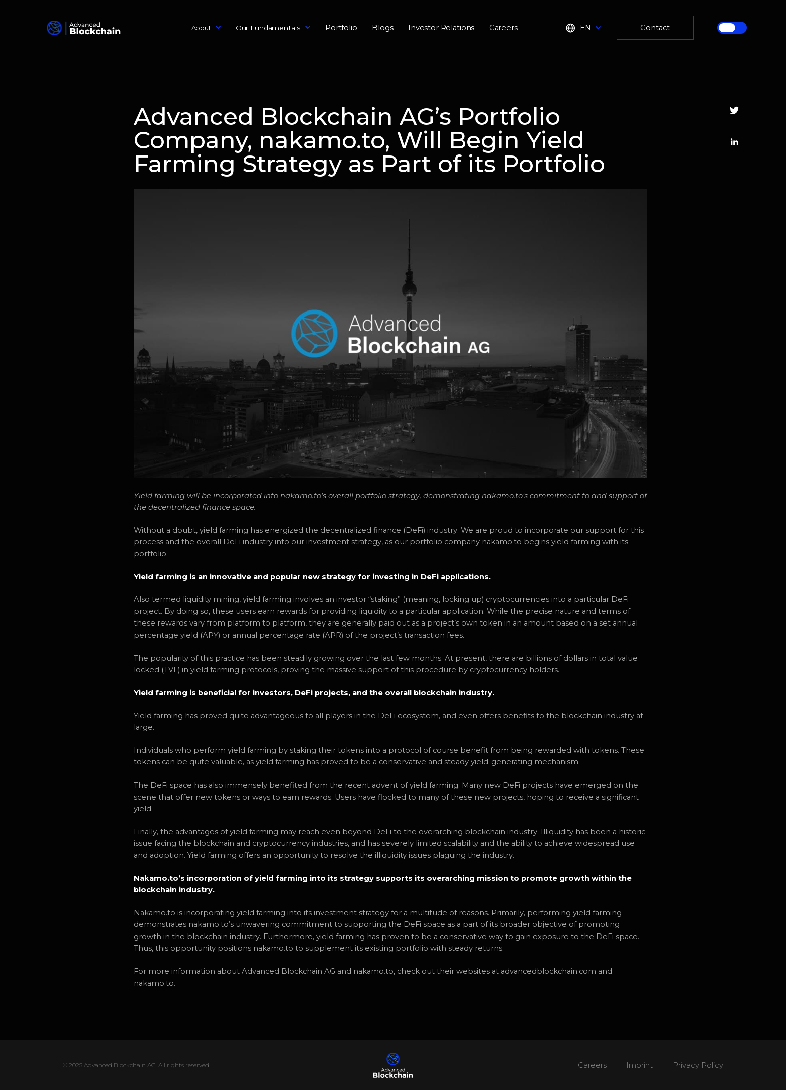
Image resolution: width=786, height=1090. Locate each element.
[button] (206, 28)
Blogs (382, 27)
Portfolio (341, 27)
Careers (503, 27)
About (201, 28)
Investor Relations (441, 27)
